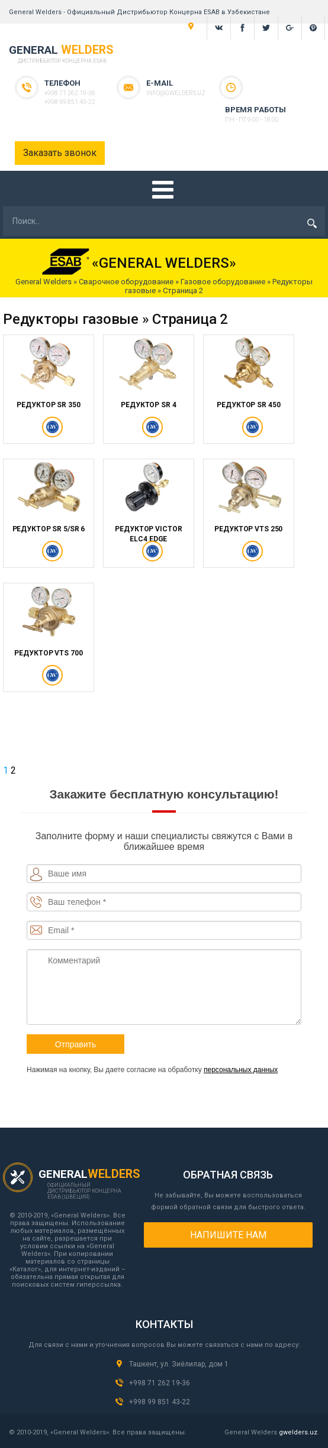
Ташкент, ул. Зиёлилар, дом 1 (179, 1364)
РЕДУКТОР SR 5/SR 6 (48, 529)
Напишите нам (228, 1235)
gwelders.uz (298, 1432)
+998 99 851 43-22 (69, 102)
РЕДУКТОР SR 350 (48, 405)
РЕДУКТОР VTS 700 (48, 653)
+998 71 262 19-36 (69, 93)
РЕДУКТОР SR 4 (148, 405)
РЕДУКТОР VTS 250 (248, 529)
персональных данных (241, 1070)
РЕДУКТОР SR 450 (248, 405)
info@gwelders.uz (175, 93)
